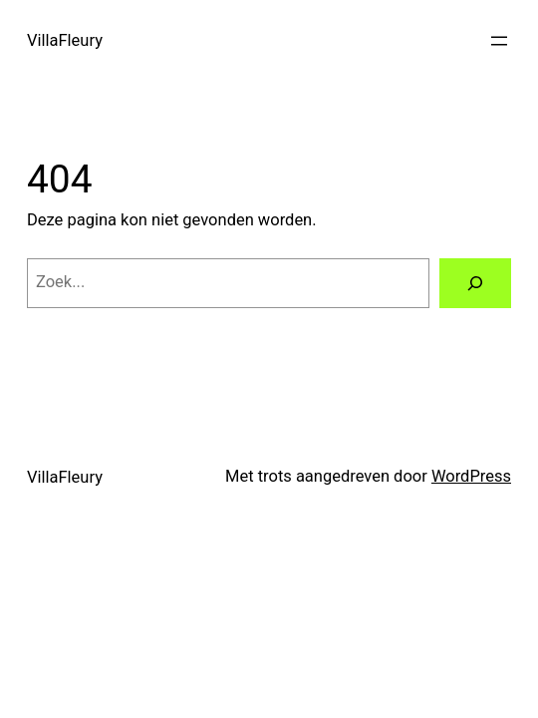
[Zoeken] (475, 283)
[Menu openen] (499, 41)
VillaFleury (65, 40)
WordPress (471, 476)
